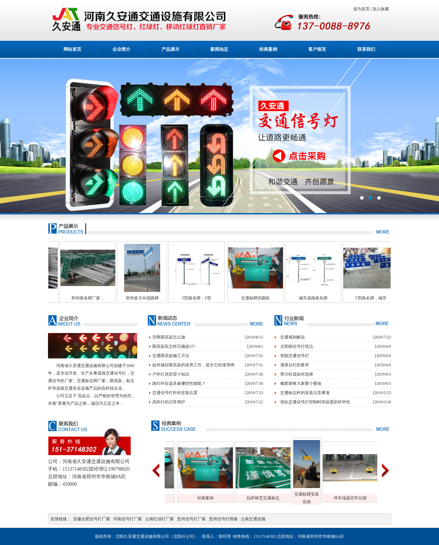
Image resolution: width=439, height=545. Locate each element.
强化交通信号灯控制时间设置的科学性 (315, 402)
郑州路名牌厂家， (99, 298)
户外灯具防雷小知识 (170, 374)
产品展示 (170, 49)
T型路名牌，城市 (388, 298)
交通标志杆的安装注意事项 (305, 392)
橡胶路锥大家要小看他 (300, 383)
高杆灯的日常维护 (168, 402)
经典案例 (268, 49)
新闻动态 (219, 49)
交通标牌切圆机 (273, 298)
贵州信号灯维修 (223, 519)
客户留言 (317, 49)
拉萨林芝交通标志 (274, 498)
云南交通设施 (253, 519)
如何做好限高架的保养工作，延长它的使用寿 (193, 365)
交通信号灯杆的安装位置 (175, 392)
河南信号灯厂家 (127, 519)
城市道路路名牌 (331, 298)
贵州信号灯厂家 (191, 519)
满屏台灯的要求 (294, 365)
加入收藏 (381, 9)
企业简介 (121, 49)
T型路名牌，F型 (214, 298)
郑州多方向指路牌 (156, 298)
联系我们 (366, 49)
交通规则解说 (292, 337)
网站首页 (72, 49)
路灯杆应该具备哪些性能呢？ (179, 383)
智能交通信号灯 (294, 355)
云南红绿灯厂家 (159, 519)
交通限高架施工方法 (170, 355)
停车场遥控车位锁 (361, 498)
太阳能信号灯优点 (296, 346)
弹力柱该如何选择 (296, 374)
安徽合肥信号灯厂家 (91, 519)
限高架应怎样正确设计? (173, 346)
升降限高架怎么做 (168, 337)
